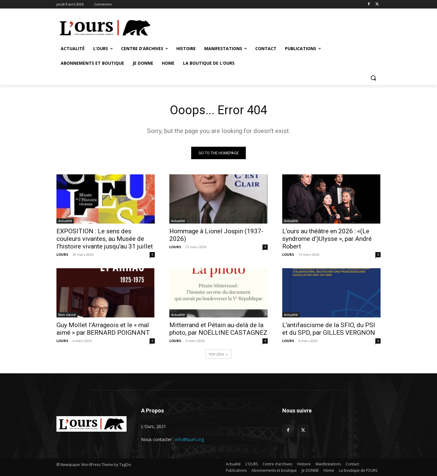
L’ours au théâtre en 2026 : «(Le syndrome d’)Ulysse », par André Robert (327, 239)
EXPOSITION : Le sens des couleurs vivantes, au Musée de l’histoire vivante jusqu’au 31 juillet (104, 239)
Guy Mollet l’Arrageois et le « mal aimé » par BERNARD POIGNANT (103, 328)
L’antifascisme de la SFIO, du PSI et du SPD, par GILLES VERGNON (329, 328)
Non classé (67, 315)
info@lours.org (189, 439)
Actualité (65, 221)
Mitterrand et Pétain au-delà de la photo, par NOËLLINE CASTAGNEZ (218, 328)
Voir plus (218, 354)
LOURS (62, 254)
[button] (373, 77)
